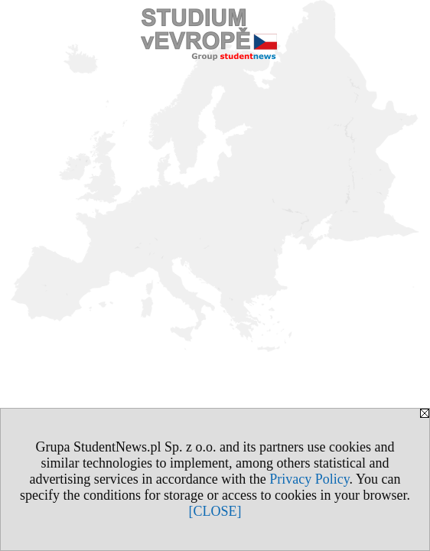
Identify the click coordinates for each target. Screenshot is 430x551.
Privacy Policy (309, 479)
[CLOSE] (215, 511)
